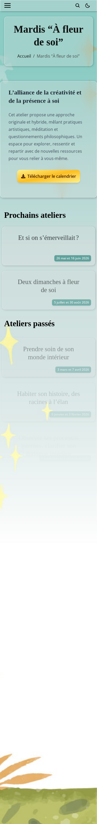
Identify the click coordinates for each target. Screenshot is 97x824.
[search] (77, 5)
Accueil (24, 55)
